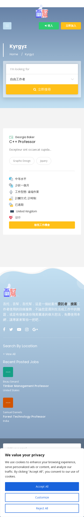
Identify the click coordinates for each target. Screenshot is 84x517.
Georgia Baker (25, 137)
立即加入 (71, 26)
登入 (49, 26)
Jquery (43, 161)
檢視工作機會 (42, 225)
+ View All (9, 354)
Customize (42, 497)
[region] (42, 482)
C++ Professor (22, 141)
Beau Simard (11, 381)
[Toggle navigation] (7, 25)
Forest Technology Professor (24, 416)
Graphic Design (22, 161)
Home (14, 54)
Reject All (42, 508)
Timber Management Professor (26, 386)
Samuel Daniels (12, 412)
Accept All (42, 486)
